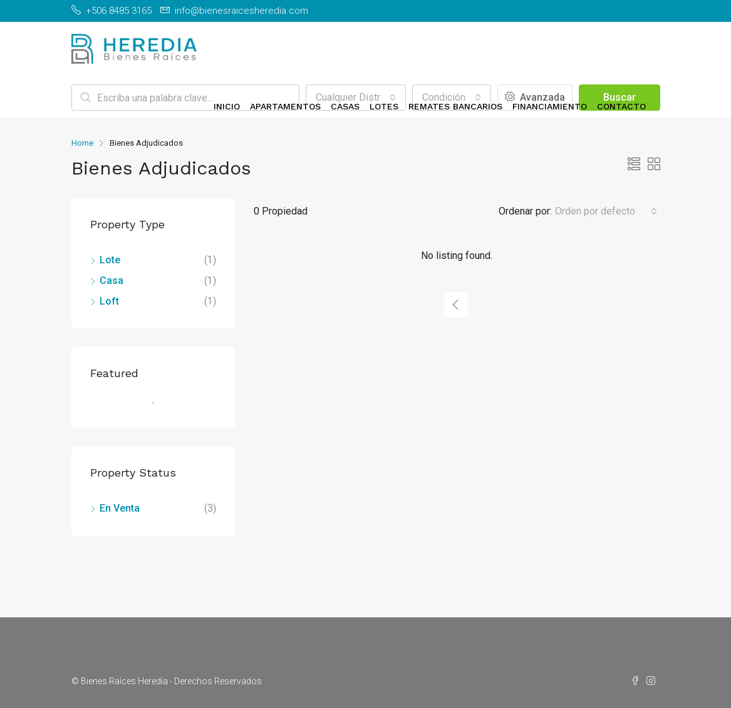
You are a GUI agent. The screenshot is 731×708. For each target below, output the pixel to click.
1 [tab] (159, 408)
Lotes (384, 106)
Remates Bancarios (455, 106)
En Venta (120, 508)
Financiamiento (549, 106)
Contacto (621, 106)
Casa (111, 280)
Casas (345, 106)
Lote (110, 260)
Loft (109, 301)
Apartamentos (285, 106)
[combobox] (606, 211)
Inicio (227, 106)
